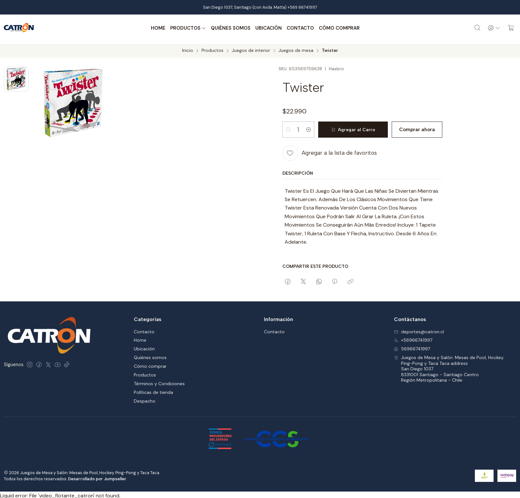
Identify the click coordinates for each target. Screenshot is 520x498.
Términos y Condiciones (159, 381)
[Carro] (511, 28)
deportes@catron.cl (419, 329)
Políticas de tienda (153, 390)
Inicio (187, 48)
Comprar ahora (413, 127)
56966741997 (412, 346)
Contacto (299, 28)
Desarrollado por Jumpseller (97, 476)
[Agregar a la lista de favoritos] (329, 151)
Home (157, 28)
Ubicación (267, 28)
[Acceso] (493, 28)
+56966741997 (413, 338)
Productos (187, 28)
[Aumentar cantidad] (314, 127)
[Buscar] (475, 28)
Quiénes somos (229, 28)
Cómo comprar (338, 28)
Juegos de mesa (296, 48)
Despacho (144, 399)
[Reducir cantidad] (288, 127)
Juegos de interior (251, 48)
